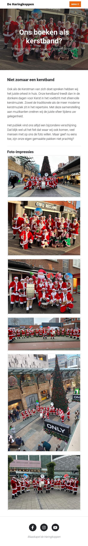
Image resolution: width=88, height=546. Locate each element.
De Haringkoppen (20, 4)
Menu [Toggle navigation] (75, 4)
